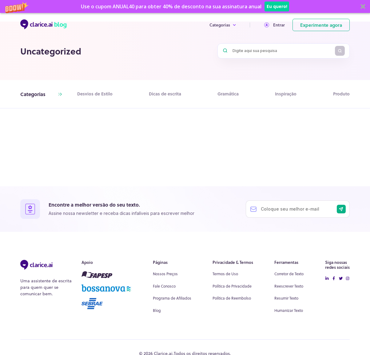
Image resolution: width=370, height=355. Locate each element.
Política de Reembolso (232, 285)
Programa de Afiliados (172, 285)
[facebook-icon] (334, 265)
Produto (341, 94)
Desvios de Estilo (95, 94)
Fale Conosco (164, 273)
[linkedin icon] (327, 265)
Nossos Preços (165, 261)
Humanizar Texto (288, 297)
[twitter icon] (341, 265)
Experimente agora (321, 12)
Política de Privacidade (232, 273)
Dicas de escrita (165, 94)
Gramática (228, 94)
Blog (157, 297)
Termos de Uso (225, 261)
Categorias (222, 12)
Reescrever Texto (288, 273)
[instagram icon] (347, 265)
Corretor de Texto (289, 261)
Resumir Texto (286, 285)
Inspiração (285, 94)
